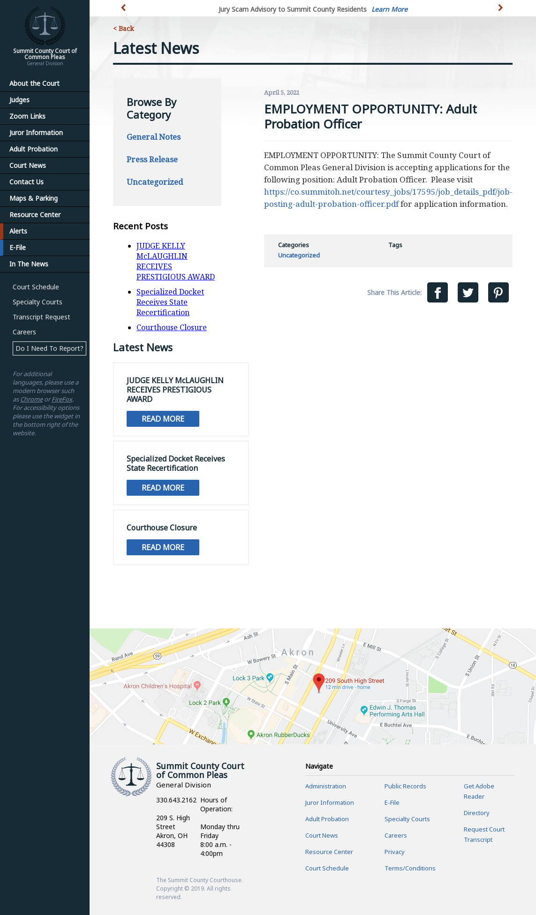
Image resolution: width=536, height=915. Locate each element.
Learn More (389, 9)
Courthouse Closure (171, 327)
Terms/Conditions (410, 868)
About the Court (34, 83)
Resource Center (34, 214)
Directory (477, 813)
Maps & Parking (33, 198)
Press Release (152, 159)
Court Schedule (36, 286)
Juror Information (36, 132)
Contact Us (26, 181)
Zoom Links (27, 116)
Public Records (405, 786)
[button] (501, 13)
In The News (28, 263)
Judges (19, 99)
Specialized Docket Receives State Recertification (170, 302)
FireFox (62, 399)
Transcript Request (41, 316)
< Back (123, 28)
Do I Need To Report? (49, 348)
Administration (325, 786)
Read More (163, 419)
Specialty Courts (37, 301)
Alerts (18, 231)
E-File (17, 247)
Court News (27, 165)
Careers (24, 331)
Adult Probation (33, 148)
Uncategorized (155, 181)
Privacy (395, 851)
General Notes (154, 136)
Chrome (31, 399)
